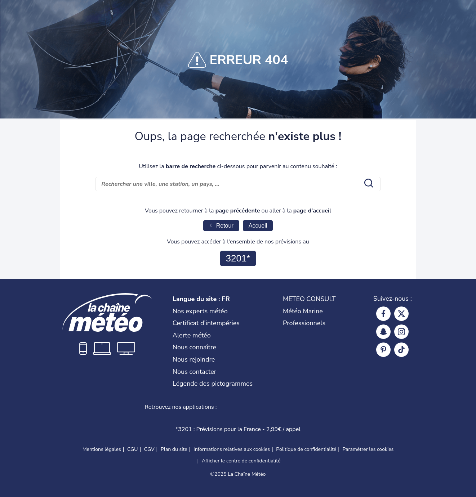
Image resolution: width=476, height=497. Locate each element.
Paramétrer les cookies (368, 449)
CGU (132, 449)
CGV (149, 449)
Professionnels (304, 323)
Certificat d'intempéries (206, 323)
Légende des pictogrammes (213, 383)
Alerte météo (192, 335)
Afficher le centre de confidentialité (241, 460)
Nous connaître (194, 347)
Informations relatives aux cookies (231, 449)
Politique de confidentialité (306, 449)
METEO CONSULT (309, 299)
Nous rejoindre (194, 359)
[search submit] (368, 184)
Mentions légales (102, 449)
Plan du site (174, 449)
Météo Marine (303, 311)
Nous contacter (195, 371)
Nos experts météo (200, 311)
